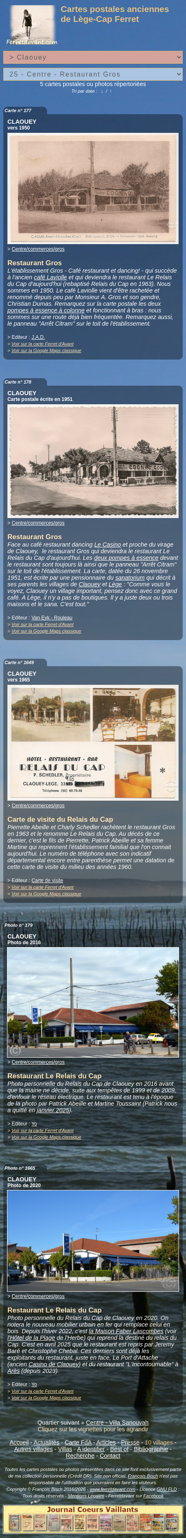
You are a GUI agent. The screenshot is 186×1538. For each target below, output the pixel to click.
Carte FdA (78, 1442)
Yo (34, 1124)
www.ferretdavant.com (113, 1489)
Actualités (46, 1442)
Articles (106, 1442)
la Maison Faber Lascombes (126, 1331)
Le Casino (107, 544)
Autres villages (33, 1449)
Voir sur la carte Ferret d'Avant (43, 343)
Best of (119, 1449)
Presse (130, 1442)
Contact (110, 1455)
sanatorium (130, 577)
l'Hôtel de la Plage (31, 1337)
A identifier (91, 1449)
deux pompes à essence (126, 557)
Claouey (90, 584)
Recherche (80, 1455)
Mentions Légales (86, 1495)
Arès (13, 1371)
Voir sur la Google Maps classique (46, 350)
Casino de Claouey (53, 1364)
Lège (115, 584)
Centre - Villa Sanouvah (117, 1422)
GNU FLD (167, 1489)
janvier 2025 (53, 1110)
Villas (65, 1449)
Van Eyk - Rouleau (51, 618)
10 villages (159, 1442)
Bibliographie (151, 1449)
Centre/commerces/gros (38, 249)
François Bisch (143, 1475)
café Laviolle (50, 277)
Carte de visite (47, 880)
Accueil (18, 1442)
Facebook (153, 1495)
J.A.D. (38, 337)
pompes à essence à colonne (46, 310)
